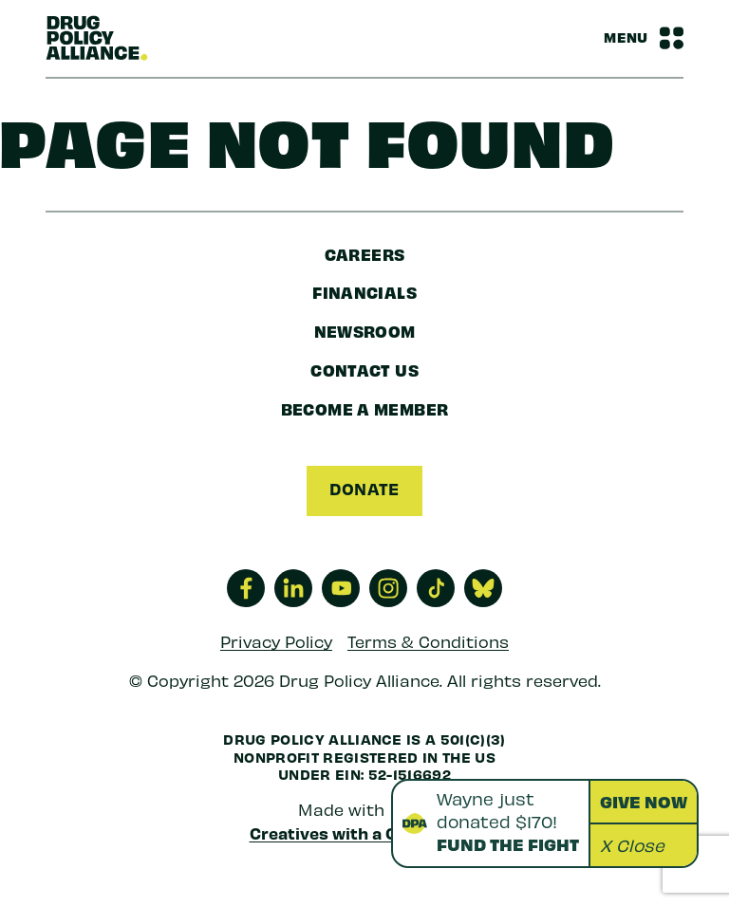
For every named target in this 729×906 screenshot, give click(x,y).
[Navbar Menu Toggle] (644, 38)
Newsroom (365, 331)
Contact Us (364, 369)
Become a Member (365, 408)
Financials (364, 292)
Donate (364, 488)
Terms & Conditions (428, 641)
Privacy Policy (276, 641)
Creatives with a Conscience (365, 833)
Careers (365, 254)
